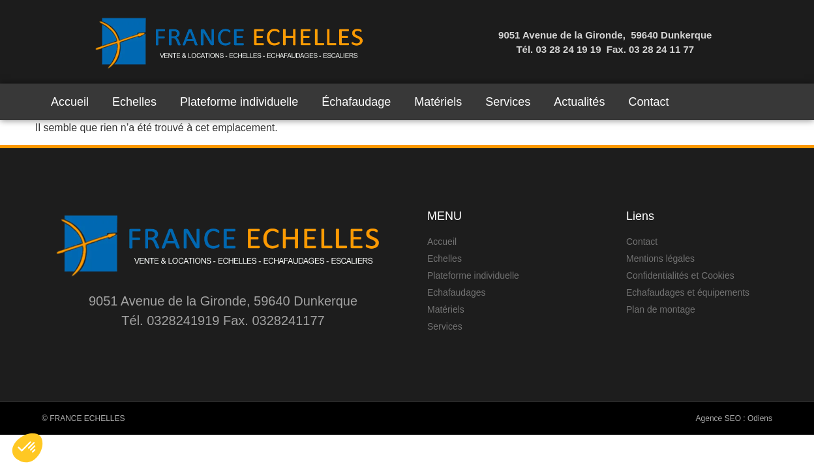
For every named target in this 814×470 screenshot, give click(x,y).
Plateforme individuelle (239, 101)
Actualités (579, 101)
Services (507, 101)
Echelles (134, 101)
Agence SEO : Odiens (734, 418)
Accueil (70, 101)
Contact (648, 101)
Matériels (438, 101)
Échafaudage (356, 101)
